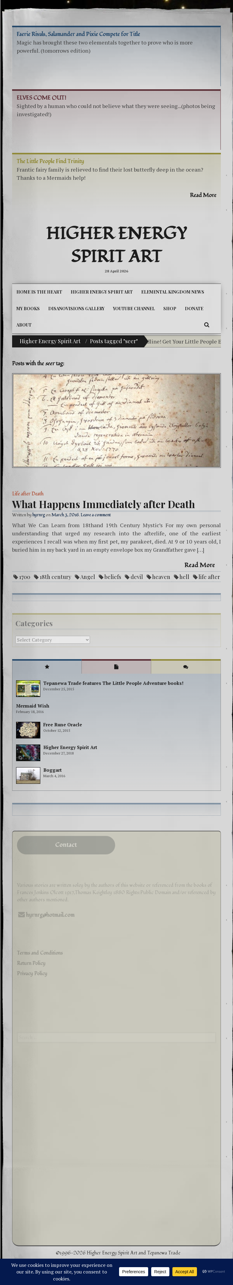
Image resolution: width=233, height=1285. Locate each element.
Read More (200, 565)
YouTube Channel (134, 308)
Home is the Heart (39, 292)
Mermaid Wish (32, 706)
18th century (55, 576)
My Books (28, 308)
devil (137, 576)
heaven (161, 576)
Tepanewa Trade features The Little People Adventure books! (113, 683)
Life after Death (27, 494)
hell (184, 576)
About (24, 325)
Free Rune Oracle (62, 724)
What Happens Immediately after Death (103, 504)
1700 (24, 576)
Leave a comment (96, 515)
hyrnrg (38, 515)
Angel (87, 576)
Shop (169, 308)
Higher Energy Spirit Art (116, 245)
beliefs (113, 576)
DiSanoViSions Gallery (76, 308)
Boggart (52, 770)
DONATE (194, 308)
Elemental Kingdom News (172, 292)
